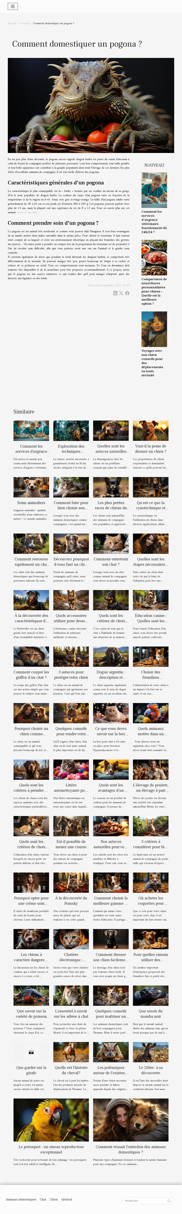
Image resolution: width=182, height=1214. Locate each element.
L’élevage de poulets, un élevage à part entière (150, 790)
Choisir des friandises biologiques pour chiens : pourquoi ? (150, 680)
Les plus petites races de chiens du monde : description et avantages (111, 510)
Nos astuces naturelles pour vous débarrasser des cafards (111, 849)
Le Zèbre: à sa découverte (151, 1070)
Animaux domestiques (21, 1199)
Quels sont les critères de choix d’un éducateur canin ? (31, 849)
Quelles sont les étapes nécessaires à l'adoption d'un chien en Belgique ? (150, 567)
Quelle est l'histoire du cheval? (71, 1070)
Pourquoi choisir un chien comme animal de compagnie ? (31, 736)
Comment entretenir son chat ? (111, 561)
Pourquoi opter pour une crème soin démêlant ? (31, 903)
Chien (54, 1199)
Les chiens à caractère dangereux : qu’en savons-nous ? (31, 962)
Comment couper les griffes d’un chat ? (31, 674)
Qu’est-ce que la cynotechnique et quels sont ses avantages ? (150, 510)
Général (24, 23)
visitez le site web (27, 212)
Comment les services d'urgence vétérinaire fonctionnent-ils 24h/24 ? (154, 221)
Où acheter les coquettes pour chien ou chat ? (151, 903)
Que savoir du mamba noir (151, 1013)
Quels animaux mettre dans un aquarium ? (151, 734)
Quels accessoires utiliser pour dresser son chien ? (71, 621)
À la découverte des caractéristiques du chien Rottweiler (31, 621)
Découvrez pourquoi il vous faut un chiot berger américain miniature (71, 567)
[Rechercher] (148, 1200)
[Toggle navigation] (13, 6)
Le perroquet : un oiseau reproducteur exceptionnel (51, 1149)
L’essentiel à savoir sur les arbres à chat (71, 1013)
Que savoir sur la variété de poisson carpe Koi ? (31, 1016)
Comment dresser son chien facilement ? (111, 960)
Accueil (12, 23)
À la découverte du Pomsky (71, 900)
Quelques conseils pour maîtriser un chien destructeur (111, 1016)
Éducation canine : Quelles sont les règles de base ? (151, 621)
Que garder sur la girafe (31, 1070)
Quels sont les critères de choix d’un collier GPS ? (111, 621)
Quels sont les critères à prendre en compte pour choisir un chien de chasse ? (31, 793)
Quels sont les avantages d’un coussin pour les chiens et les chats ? (111, 793)
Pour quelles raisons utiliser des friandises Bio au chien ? (150, 962)
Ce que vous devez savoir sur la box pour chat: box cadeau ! (111, 736)
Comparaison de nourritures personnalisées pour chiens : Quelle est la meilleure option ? (154, 291)
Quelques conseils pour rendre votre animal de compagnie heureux (71, 736)
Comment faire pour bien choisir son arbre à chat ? (71, 508)
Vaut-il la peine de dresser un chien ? (150, 448)
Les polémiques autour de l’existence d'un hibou (111, 1073)
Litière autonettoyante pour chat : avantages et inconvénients (71, 793)
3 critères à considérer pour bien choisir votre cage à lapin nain (150, 849)
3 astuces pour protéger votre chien (71, 674)
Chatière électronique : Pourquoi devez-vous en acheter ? (71, 962)
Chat (43, 1199)
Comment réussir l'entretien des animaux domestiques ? (131, 1149)
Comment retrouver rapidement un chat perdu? (31, 564)
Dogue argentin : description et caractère (111, 677)
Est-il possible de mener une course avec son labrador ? (71, 847)
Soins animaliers (31, 502)
